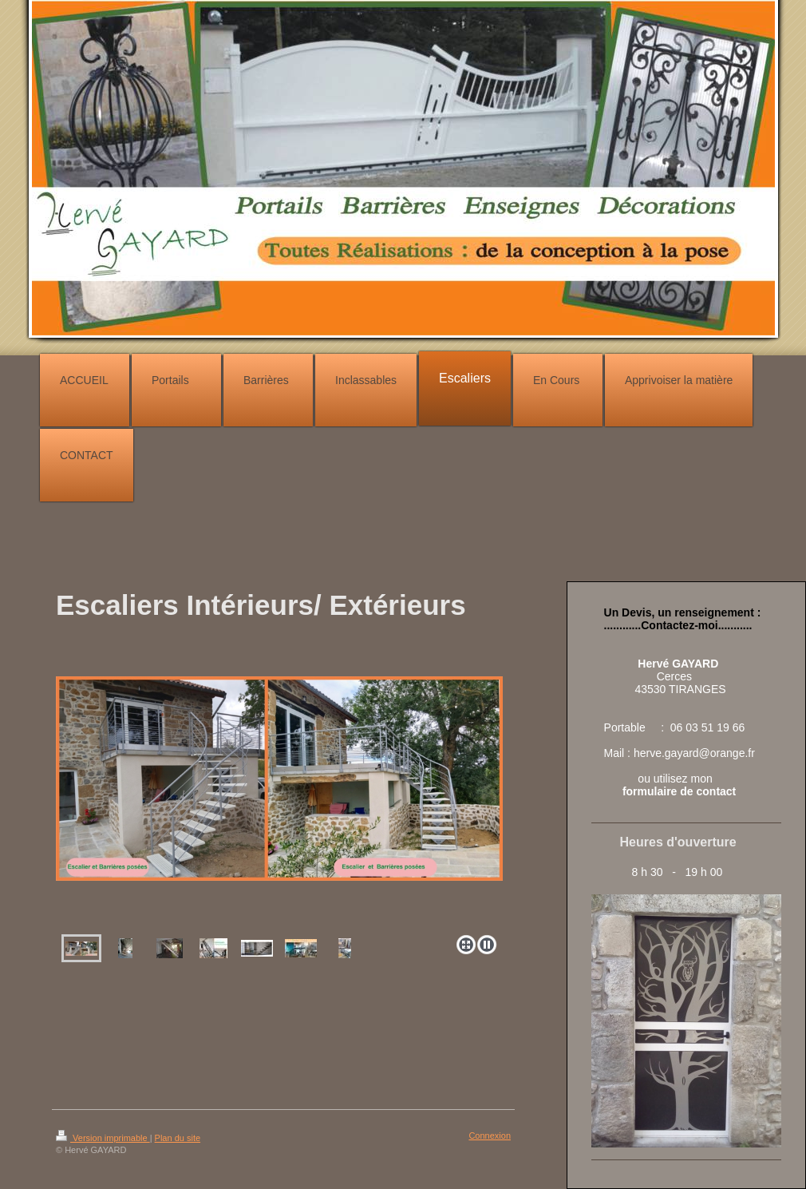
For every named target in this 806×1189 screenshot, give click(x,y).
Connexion (489, 1135)
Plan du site (177, 1138)
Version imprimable (103, 1138)
